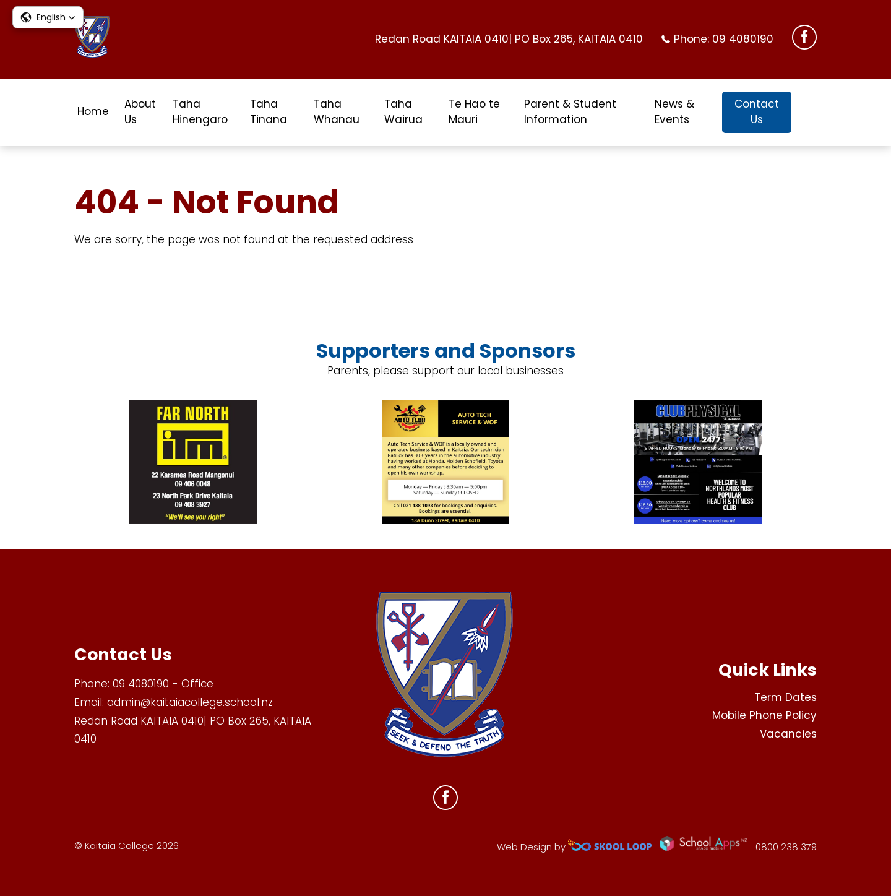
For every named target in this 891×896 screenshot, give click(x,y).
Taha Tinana (268, 112)
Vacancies (788, 733)
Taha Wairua (403, 112)
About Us (140, 112)
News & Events (674, 112)
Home (93, 111)
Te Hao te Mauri (474, 112)
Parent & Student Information (570, 112)
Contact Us (756, 112)
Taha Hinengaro (200, 112)
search (810, 112)
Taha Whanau (336, 112)
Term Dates (785, 697)
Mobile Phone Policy (764, 715)
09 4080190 (742, 39)
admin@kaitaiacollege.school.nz (190, 702)
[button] (47, 17)
